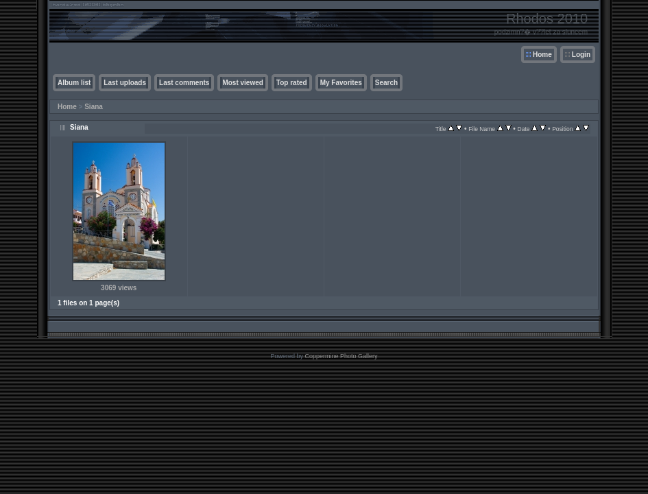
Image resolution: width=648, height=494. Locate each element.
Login (581, 54)
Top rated (291, 82)
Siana (93, 106)
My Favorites (341, 82)
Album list (74, 82)
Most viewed (242, 82)
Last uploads (125, 82)
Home (542, 54)
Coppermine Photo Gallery (340, 356)
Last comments (184, 82)
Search (386, 82)
